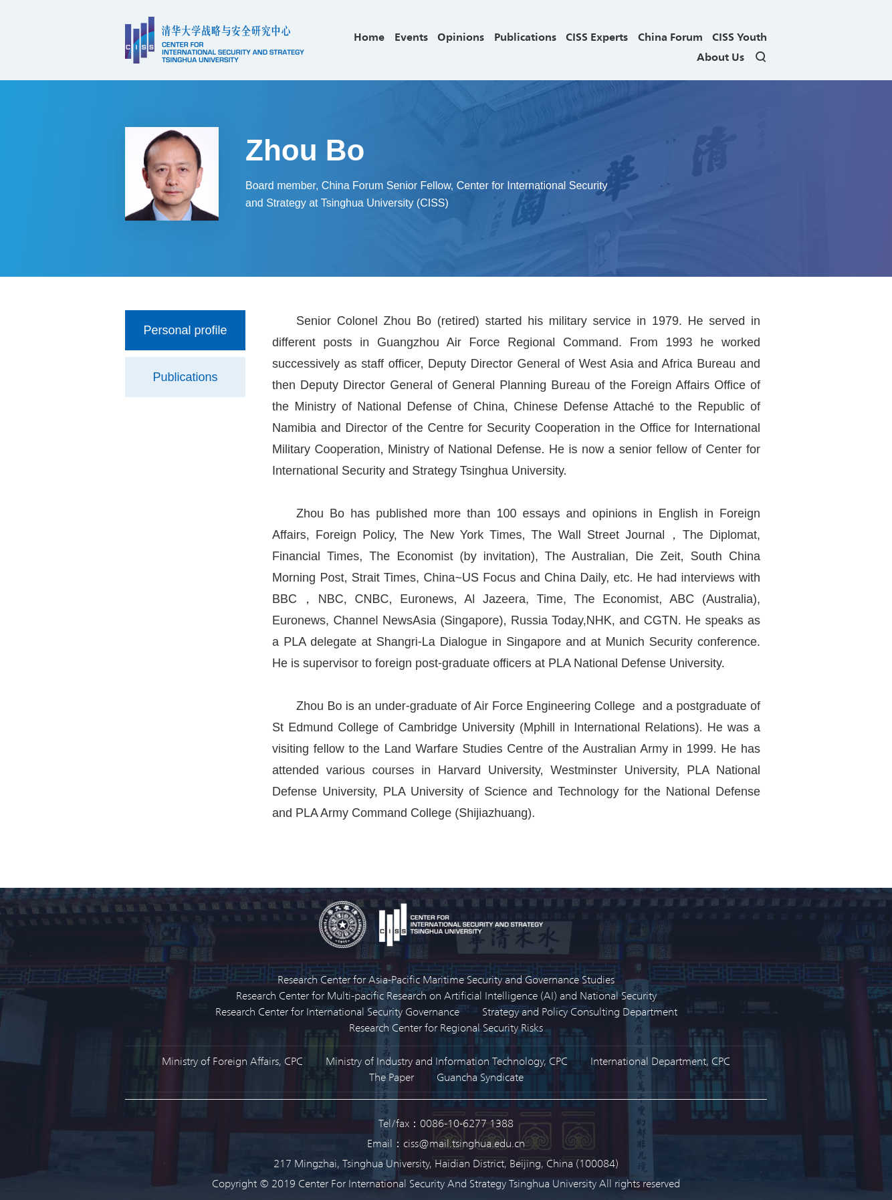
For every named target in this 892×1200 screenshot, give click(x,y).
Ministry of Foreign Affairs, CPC (232, 1061)
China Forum (670, 36)
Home (369, 36)
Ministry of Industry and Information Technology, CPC (447, 1061)
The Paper (391, 1077)
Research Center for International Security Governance (337, 1011)
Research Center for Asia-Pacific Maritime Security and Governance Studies (446, 979)
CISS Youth (739, 36)
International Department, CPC (660, 1061)
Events (411, 36)
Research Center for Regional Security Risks (446, 1027)
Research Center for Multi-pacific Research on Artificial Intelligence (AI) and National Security (446, 995)
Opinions (460, 36)
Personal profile (185, 330)
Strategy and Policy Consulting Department (579, 1011)
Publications (525, 36)
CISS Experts (597, 36)
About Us (720, 56)
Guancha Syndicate (480, 1077)
